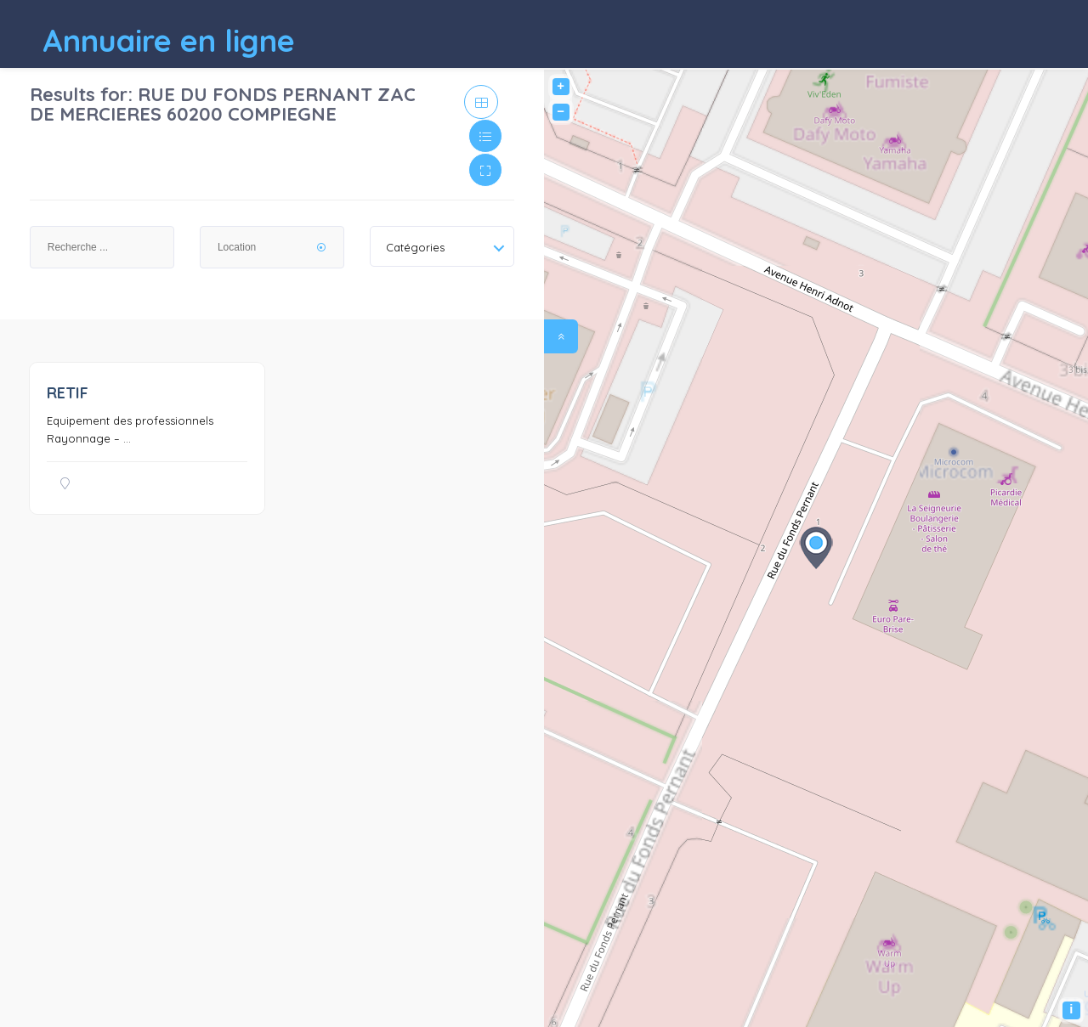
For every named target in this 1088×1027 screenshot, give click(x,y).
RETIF (67, 393)
